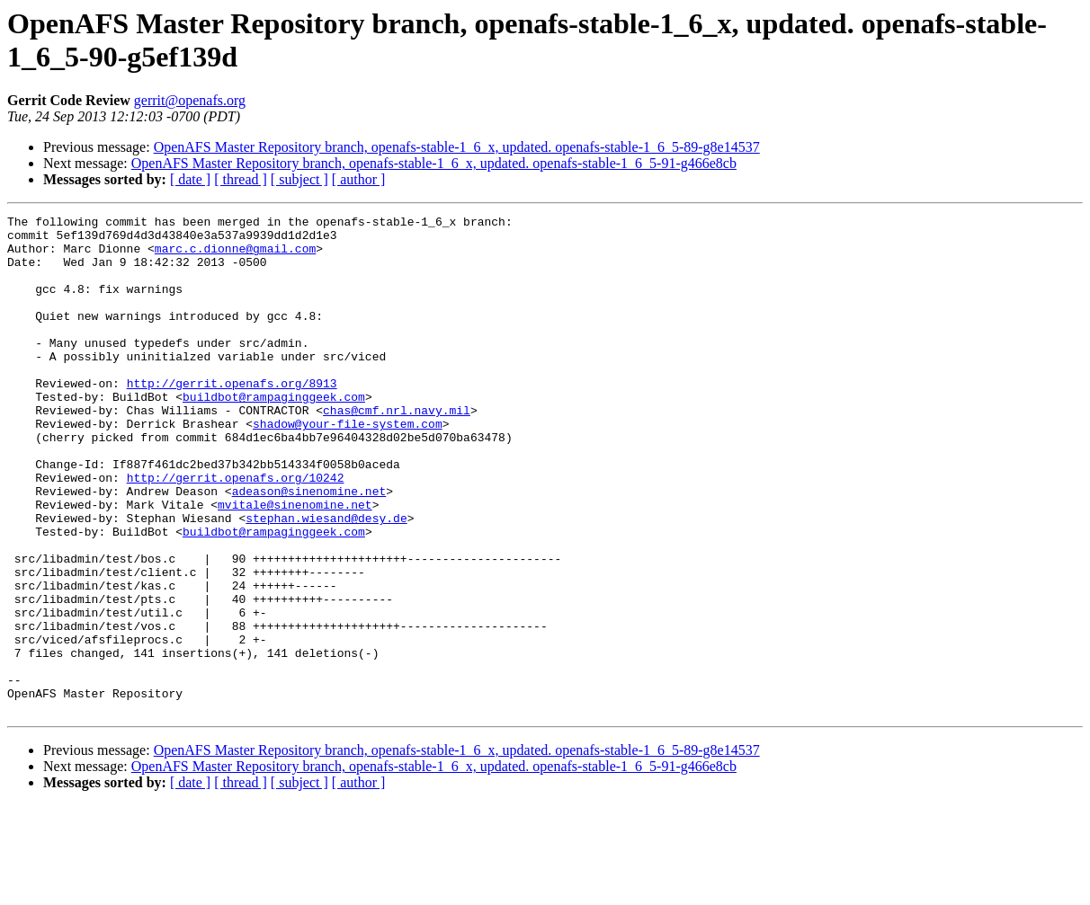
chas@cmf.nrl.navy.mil (396, 450)
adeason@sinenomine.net (309, 547)
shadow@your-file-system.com (347, 466)
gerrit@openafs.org (190, 100)
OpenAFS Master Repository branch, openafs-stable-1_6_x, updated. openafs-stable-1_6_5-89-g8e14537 (457, 147)
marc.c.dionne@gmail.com (235, 256)
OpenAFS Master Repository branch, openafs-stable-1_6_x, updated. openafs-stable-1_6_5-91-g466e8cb (434, 163)
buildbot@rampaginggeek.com (274, 434)
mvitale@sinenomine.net (295, 563)
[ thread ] (240, 179)
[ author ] (359, 179)
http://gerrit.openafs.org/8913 (232, 418)
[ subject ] (299, 179)
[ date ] (190, 179)
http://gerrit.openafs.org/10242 (235, 531)
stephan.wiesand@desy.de (326, 580)
